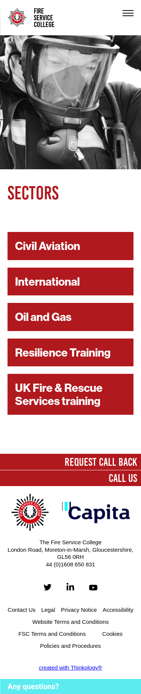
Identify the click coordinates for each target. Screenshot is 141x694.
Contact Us (21, 610)
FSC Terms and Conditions (52, 634)
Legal (48, 610)
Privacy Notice (79, 610)
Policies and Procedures (70, 646)
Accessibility (118, 610)
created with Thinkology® (70, 667)
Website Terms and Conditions (70, 622)
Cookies (112, 634)
